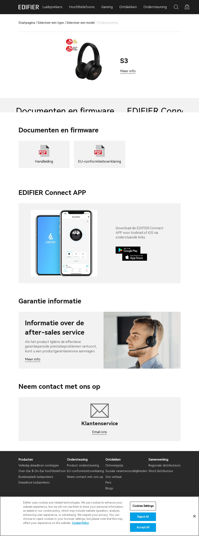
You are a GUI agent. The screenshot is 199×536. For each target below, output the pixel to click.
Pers (108, 482)
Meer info (128, 71)
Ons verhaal (113, 477)
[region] (99, 516)
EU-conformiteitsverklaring (85, 471)
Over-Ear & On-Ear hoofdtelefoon (42, 471)
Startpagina (27, 22)
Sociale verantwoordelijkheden (126, 471)
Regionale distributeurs (164, 465)
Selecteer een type (51, 22)
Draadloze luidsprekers (34, 482)
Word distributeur (160, 471)
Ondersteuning (155, 7)
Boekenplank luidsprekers (36, 477)
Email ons (99, 432)
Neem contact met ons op (85, 477)
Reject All (143, 516)
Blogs (109, 488)
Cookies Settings (142, 505)
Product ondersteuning (83, 465)
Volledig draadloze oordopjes (39, 465)
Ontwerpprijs (114, 465)
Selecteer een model (81, 22)
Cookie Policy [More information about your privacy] (80, 523)
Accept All (143, 527)
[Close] (194, 516)
